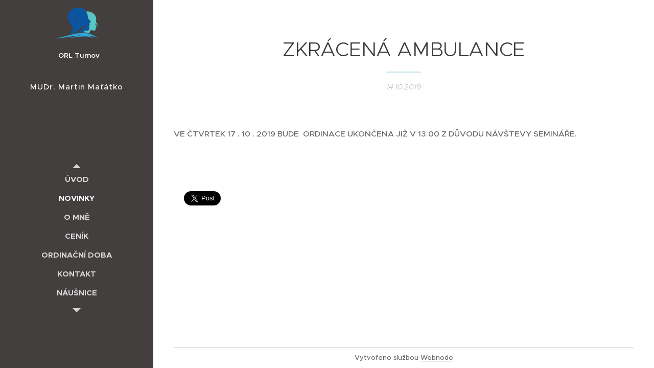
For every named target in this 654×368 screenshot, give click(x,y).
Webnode (437, 357)
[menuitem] (76, 179)
